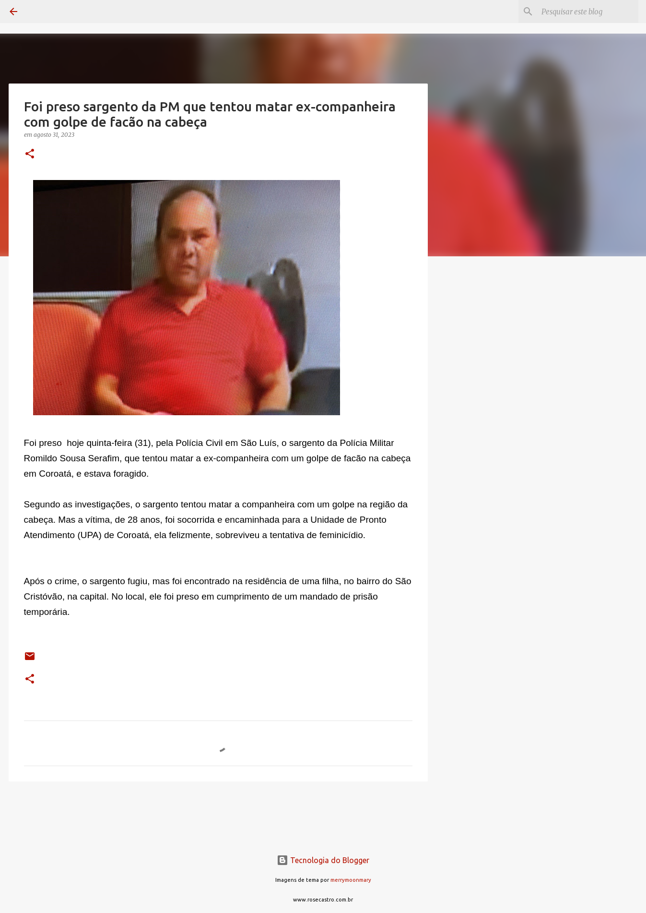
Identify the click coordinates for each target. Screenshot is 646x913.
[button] (29, 154)
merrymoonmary (350, 880)
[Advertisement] (476, 415)
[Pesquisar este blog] (588, 11)
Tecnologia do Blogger (323, 860)
